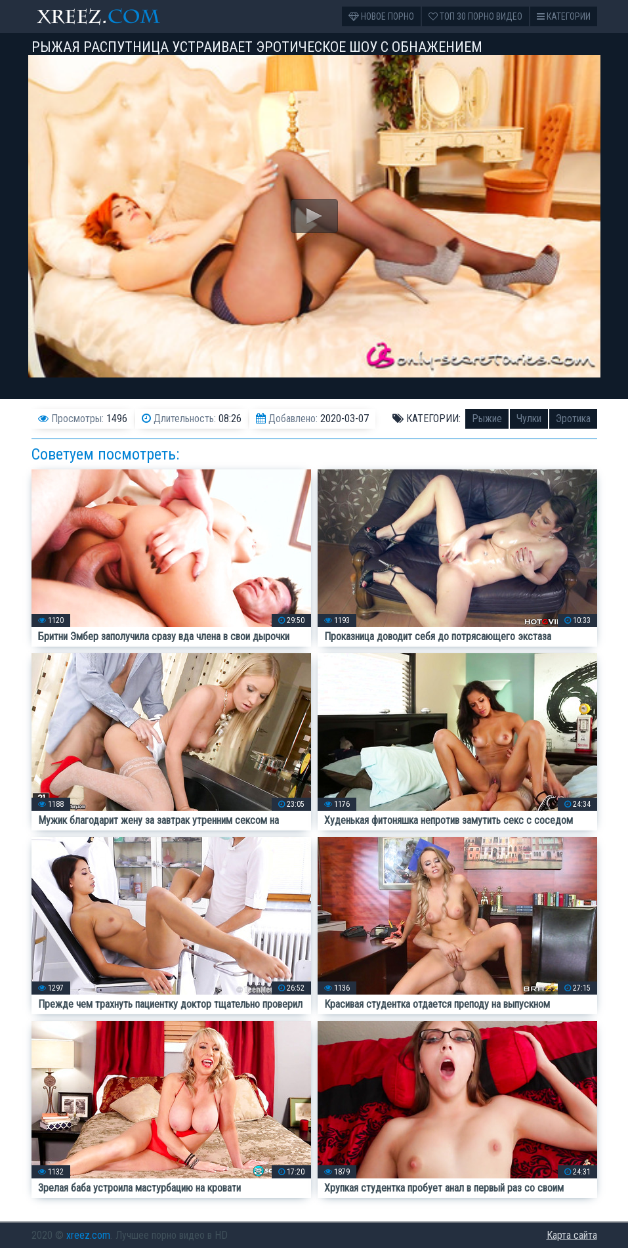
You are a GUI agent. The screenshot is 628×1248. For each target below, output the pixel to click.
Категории (564, 16)
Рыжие (487, 418)
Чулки (528, 418)
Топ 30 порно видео (475, 16)
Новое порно (381, 16)
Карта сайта (572, 1235)
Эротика (573, 418)
